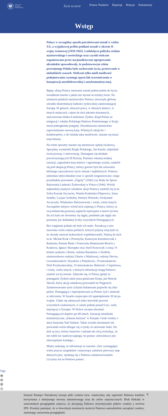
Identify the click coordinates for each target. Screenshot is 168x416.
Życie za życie (72, 6)
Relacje (130, 5)
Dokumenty (145, 5)
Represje (117, 5)
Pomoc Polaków (99, 5)
